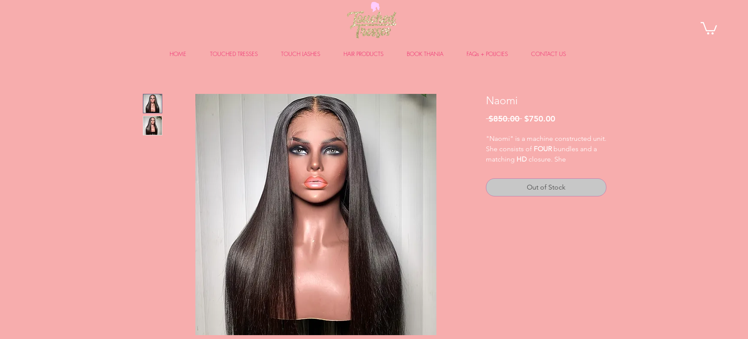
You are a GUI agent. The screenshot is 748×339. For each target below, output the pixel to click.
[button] (239, 54)
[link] (709, 27)
